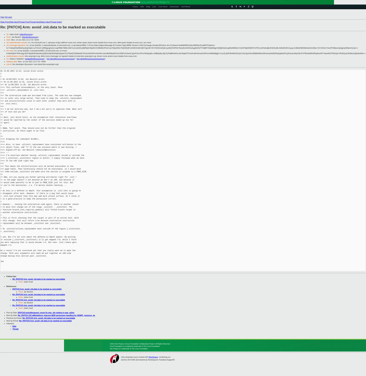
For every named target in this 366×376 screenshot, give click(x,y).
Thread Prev (24, 22)
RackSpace (153, 357)
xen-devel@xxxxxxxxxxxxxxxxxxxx (61, 59)
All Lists (8, 17)
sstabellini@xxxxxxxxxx (34, 59)
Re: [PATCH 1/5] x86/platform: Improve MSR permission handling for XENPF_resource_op (56, 315)
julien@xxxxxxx (26, 34)
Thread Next (35, 22)
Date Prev (5, 22)
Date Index (45, 22)
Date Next (14, 22)
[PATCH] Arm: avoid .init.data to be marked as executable (37, 289)
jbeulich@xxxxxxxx (30, 37)
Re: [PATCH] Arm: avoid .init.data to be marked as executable (38, 279)
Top (2, 17)
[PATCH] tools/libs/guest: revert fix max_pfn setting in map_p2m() (46, 313)
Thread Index (56, 22)
